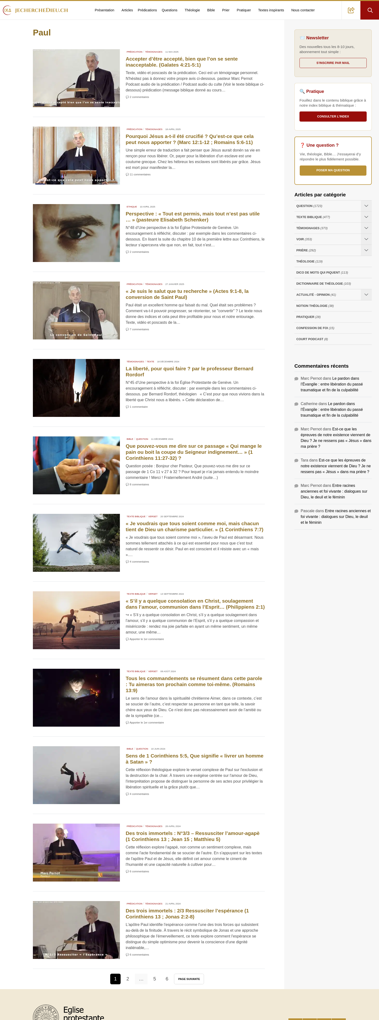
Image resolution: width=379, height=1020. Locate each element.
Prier (225, 10)
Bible (211, 10)
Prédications (147, 10)
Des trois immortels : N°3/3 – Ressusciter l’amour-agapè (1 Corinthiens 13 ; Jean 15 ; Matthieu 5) (193, 836)
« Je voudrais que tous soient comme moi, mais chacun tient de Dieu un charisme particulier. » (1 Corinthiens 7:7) (194, 526)
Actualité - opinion (316, 294)
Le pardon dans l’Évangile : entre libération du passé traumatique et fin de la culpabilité (332, 384)
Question (142, 439)
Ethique (132, 206)
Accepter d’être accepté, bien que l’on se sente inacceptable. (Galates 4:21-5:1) (182, 62)
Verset (152, 516)
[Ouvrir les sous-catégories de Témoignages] (366, 228)
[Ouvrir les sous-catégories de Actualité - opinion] (366, 294)
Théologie (192, 10)
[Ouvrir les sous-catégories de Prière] (366, 250)
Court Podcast (312, 339)
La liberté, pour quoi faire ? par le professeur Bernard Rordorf (189, 371)
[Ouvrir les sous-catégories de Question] (366, 205)
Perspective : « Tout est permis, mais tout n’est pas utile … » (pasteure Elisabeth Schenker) (193, 216)
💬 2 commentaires (137, 97)
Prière (306, 250)
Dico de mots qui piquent (322, 272)
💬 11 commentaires (138, 174)
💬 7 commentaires (137, 329)
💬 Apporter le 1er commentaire (145, 639)
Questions (169, 10)
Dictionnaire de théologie (323, 283)
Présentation (104, 10)
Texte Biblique (136, 516)
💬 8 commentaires (137, 484)
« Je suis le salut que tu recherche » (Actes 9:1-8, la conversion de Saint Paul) (187, 294)
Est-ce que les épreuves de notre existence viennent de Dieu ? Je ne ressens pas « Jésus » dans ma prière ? (336, 466)
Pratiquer (244, 10)
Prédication (134, 51)
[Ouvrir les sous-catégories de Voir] (366, 239)
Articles (127, 10)
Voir (304, 239)
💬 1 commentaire (137, 406)
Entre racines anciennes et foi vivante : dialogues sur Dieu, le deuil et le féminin (334, 491)
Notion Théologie (315, 305)
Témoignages (153, 51)
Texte (150, 361)
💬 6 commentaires (137, 871)
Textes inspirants (271, 10)
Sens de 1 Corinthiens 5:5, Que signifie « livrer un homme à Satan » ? (194, 759)
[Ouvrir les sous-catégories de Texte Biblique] (366, 217)
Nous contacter (303, 10)
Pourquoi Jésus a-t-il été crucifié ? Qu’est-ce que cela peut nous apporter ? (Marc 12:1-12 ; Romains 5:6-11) (190, 139)
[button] (351, 10)
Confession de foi (315, 328)
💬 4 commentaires (137, 561)
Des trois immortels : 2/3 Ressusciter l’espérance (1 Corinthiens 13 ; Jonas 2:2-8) (187, 913)
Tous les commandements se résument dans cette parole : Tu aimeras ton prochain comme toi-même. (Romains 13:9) (194, 684)
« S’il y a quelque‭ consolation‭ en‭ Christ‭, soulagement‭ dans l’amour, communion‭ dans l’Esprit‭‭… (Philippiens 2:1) (195, 604)
